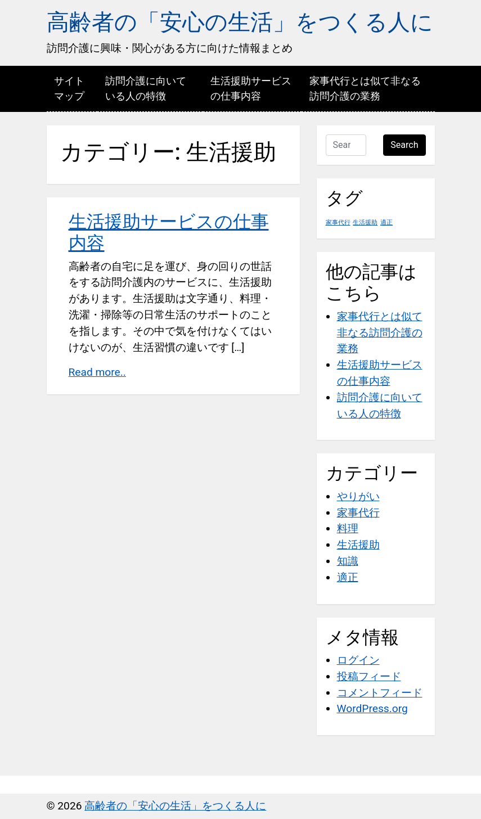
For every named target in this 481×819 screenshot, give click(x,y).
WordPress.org (372, 708)
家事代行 (358, 512)
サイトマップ (69, 88)
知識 (347, 561)
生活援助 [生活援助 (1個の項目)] (365, 222)
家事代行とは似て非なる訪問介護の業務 (365, 88)
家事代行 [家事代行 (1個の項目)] (338, 222)
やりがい (358, 496)
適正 (347, 577)
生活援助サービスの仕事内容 (250, 88)
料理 (347, 528)
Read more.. (97, 372)
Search (404, 145)
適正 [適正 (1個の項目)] (386, 222)
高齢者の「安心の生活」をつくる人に (240, 22)
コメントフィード (379, 692)
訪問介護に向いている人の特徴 (145, 88)
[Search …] (346, 145)
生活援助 (358, 544)
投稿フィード (369, 676)
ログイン (358, 660)
